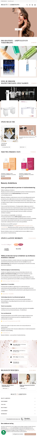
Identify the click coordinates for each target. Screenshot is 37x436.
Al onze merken (32, 238)
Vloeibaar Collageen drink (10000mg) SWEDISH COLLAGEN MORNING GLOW (8, 174)
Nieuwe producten (10, 152)
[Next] (35, 68)
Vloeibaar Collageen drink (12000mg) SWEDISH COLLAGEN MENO (26, 174)
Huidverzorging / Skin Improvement (10, 281)
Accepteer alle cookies (30, 434)
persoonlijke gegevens (30, 430)
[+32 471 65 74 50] (10, 1)
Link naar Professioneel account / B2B (11, 321)
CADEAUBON (4, 143)
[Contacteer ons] (4, 1)
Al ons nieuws (32, 370)
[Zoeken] (27, 5)
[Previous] (1, 68)
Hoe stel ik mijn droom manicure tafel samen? (27, 138)
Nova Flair (18, 248)
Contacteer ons (6, 332)
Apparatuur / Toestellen (8, 293)
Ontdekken (34, 42)
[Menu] (35, 5)
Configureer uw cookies (18, 434)
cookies (8, 427)
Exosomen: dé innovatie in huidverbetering (8, 386)
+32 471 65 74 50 (16, 363)
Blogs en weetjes (10, 370)
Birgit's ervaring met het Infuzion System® (27, 386)
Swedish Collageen (6, 249)
